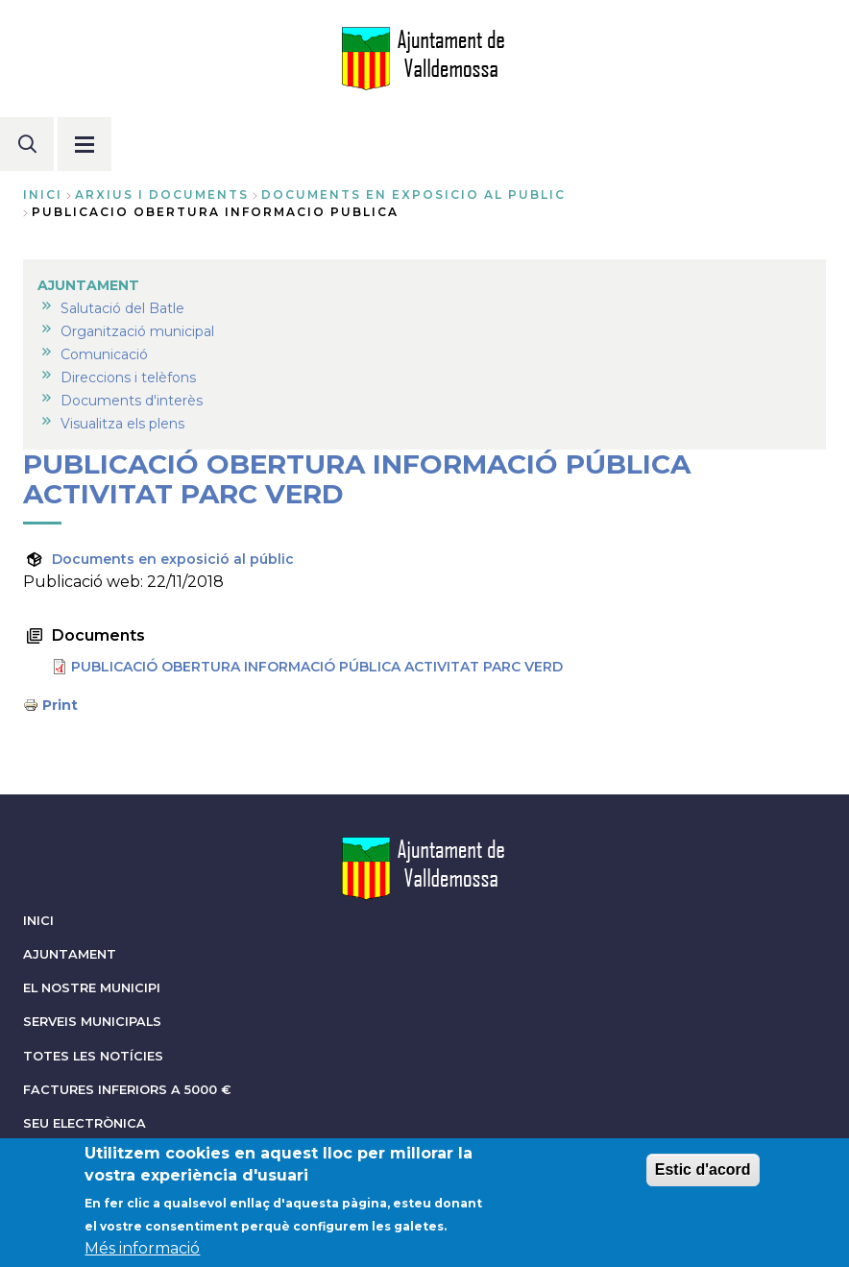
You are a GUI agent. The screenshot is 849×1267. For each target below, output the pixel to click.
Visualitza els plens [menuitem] (122, 423)
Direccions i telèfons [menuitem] (128, 377)
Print (60, 705)
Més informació (142, 1255)
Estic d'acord (703, 1176)
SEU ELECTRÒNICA (84, 1123)
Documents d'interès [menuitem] (132, 400)
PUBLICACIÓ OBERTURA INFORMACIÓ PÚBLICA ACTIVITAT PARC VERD (317, 666)
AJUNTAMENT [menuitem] (88, 285)
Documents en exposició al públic (173, 559)
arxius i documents (162, 194)
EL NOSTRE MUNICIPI (91, 988)
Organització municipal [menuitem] (137, 331)
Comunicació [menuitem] (104, 354)
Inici (42, 194)
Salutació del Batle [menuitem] (122, 308)
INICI (38, 921)
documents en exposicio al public (413, 194)
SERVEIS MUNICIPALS (92, 1021)
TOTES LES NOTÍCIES (93, 1056)
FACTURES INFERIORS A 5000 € (127, 1090)
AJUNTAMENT (69, 954)
